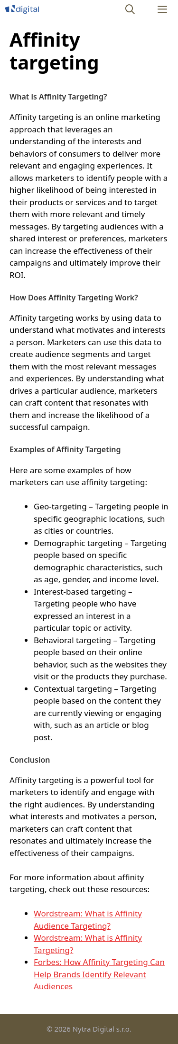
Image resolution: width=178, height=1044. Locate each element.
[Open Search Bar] (130, 9)
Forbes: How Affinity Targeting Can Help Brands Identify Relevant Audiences (99, 974)
